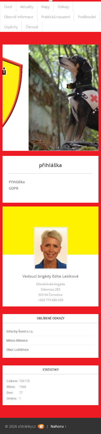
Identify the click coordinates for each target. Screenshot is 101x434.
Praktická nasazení (55, 16)
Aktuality (26, 6)
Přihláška (17, 181)
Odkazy (63, 6)
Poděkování (87, 16)
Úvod (8, 6)
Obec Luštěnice (17, 349)
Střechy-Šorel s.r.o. (19, 331)
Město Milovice (17, 340)
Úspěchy (11, 27)
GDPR (13, 188)
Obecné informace (18, 16)
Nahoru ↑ (58, 426)
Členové (32, 27)
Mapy (45, 6)
